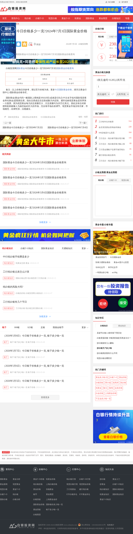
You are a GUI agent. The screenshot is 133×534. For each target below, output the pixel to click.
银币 (35, 494)
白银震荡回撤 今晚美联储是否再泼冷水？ (114, 338)
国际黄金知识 (47, 248)
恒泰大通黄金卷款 (102, 262)
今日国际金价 (115, 257)
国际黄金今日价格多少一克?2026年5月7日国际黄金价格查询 (34, 177)
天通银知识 (67, 248)
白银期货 (37, 515)
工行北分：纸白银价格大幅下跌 (112, 161)
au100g (114, 272)
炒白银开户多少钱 (104, 348)
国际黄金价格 (9, 169)
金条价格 (118, 388)
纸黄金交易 (20, 263)
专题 (127, 18)
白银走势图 (100, 172)
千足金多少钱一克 (103, 399)
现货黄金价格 (84, 484)
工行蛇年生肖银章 (106, 122)
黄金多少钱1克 (102, 377)
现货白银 (52, 18)
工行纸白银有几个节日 (15, 302)
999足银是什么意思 (107, 133)
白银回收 (99, 383)
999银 (17, 327)
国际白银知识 (118, 489)
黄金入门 (116, 479)
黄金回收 (123, 377)
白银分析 (16, 499)
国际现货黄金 (13, 117)
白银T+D (40, 18)
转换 (113, 102)
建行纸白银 (84, 489)
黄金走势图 (111, 172)
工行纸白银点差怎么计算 (16, 271)
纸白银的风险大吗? (13, 286)
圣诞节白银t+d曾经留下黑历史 (109, 333)
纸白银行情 (71, 479)
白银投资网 (30, 293)
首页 (4, 18)
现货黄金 (16, 484)
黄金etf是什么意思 (121, 262)
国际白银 (39, 308)
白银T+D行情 (84, 479)
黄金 (27, 263)
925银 (30, 327)
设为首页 (125, 2)
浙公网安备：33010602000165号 (93, 525)
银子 (4, 327)
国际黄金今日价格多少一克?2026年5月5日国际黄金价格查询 (34, 207)
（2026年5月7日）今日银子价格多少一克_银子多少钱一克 (33, 350)
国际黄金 (90, 18)
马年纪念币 (100, 267)
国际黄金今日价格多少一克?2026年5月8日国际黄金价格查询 (34, 162)
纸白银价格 (38, 484)
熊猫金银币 (58, 327)
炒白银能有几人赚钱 (105, 343)
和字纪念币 (112, 267)
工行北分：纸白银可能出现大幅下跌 (112, 139)
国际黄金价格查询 (65, 68)
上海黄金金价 (51, 499)
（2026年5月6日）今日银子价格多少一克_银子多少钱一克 (33, 365)
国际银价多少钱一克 (52, 504)
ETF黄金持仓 (84, 494)
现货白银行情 (72, 484)
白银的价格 (20, 293)
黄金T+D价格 (38, 479)
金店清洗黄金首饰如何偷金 (110, 127)
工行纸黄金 (71, 489)
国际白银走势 (21, 278)
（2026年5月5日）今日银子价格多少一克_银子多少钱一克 (33, 381)
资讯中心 (15, 18)
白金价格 (99, 393)
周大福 (108, 383)
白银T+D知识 (27, 248)
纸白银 (27, 18)
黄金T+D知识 (105, 499)
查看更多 (45, 397)
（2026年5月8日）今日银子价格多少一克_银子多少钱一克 (33, 335)
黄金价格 (47, 75)
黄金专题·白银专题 (104, 224)
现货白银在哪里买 (104, 358)
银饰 (111, 388)
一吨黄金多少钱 (102, 272)
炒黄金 (102, 484)
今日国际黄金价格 (63, 89)
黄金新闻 (3, 484)
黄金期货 (103, 18)
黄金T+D (66, 18)
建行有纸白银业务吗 (107, 155)
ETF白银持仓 (71, 494)
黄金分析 (16, 479)
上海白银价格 (51, 484)
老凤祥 (116, 383)
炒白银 (102, 479)
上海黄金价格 (110, 393)
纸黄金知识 (104, 494)
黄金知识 (122, 326)
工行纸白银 (41, 278)
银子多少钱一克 (20, 342)
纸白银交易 (30, 308)
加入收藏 (111, 2)
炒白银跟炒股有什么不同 (107, 353)
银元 (105, 388)
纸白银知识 (7, 248)
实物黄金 (49, 489)
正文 (17, 24)
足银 (43, 327)
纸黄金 (78, 18)
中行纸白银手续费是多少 (16, 256)
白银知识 (116, 18)
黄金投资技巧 (101, 257)
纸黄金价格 (50, 479)
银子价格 (31, 342)
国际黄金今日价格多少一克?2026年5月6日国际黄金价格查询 (34, 192)
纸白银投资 (32, 278)
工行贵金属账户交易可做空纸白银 (112, 150)
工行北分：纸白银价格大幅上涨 (112, 144)
